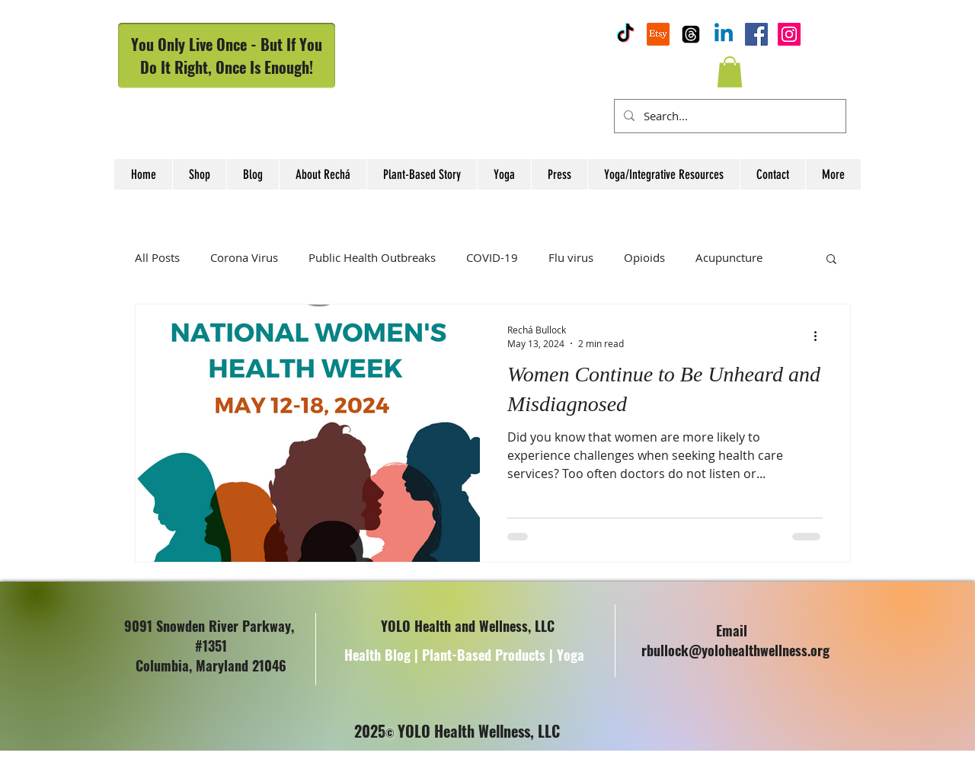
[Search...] (729, 116)
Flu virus (570, 257)
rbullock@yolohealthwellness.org (735, 650)
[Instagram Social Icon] (789, 34)
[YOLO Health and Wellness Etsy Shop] (658, 34)
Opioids (644, 257)
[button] (730, 72)
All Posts (157, 257)
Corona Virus (244, 257)
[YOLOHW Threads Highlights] (690, 34)
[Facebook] (756, 34)
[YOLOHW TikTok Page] (625, 34)
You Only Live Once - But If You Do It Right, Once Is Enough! (226, 55)
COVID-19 (492, 257)
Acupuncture (728, 257)
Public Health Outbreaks (372, 257)
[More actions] (820, 336)
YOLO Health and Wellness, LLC (468, 626)
